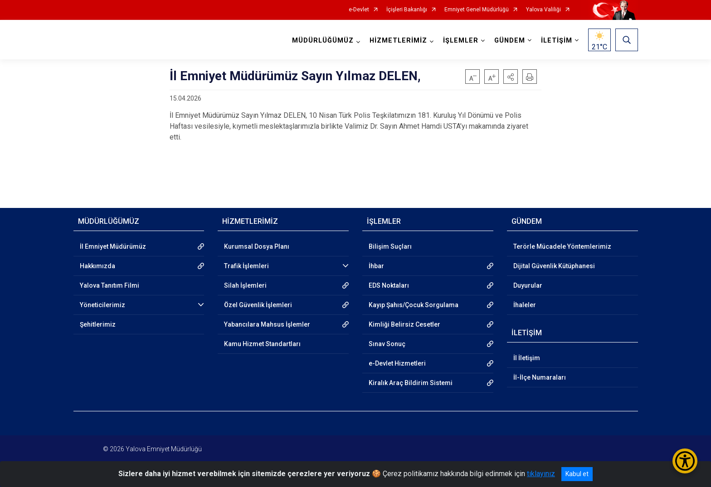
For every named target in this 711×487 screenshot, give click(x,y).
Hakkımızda (97, 266)
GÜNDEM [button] (509, 40)
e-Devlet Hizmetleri (397, 363)
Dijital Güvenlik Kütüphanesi (554, 266)
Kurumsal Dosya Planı (256, 246)
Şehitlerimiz (98, 324)
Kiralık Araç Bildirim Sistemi (411, 382)
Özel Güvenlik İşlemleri (258, 305)
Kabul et (577, 473)
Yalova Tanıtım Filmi (109, 285)
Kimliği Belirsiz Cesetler (404, 324)
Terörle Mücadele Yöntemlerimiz (562, 246)
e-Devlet (359, 10)
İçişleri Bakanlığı (406, 10)
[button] (510, 76)
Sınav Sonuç (387, 343)
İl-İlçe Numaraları (539, 377)
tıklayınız (541, 473)
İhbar (376, 266)
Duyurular (527, 285)
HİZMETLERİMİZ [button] (398, 40)
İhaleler (524, 305)
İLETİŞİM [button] (556, 40)
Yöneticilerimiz (102, 305)
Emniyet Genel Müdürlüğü (476, 10)
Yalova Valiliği (543, 10)
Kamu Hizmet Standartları (262, 343)
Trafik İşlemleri (246, 266)
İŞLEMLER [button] (460, 40)
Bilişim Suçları (390, 246)
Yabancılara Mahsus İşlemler (267, 324)
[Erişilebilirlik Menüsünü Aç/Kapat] (684, 460)
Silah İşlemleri (245, 285)
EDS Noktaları (389, 285)
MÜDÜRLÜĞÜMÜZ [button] (323, 40)
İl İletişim (526, 358)
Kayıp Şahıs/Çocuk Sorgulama (413, 305)
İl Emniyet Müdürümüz (113, 246)
